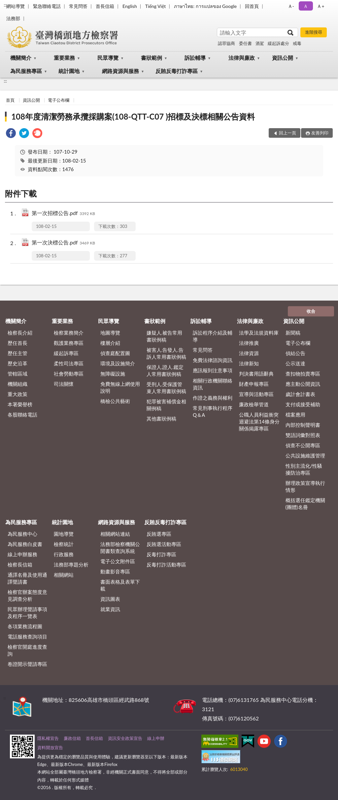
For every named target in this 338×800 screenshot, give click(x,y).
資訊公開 (282, 58)
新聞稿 (293, 333)
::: (5, 5)
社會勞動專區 (69, 374)
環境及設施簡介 (117, 363)
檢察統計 (64, 544)
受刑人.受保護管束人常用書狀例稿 (166, 387)
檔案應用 (295, 415)
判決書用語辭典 (256, 374)
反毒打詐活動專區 (166, 564)
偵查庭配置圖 (115, 353)
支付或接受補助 (303, 404)
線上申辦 (155, 738)
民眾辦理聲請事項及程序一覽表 (27, 612)
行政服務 (64, 554)
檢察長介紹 (20, 333)
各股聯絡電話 (22, 415)
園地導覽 (64, 534)
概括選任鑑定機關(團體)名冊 (305, 503)
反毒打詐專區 (161, 554)
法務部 (13, 18)
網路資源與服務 (120, 71)
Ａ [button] (305, 6)
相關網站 (64, 575)
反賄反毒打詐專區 (176, 71)
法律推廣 (249, 343)
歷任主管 (17, 353)
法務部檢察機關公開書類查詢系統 (120, 547)
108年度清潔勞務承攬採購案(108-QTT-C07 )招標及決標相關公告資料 (133, 116)
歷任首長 (17, 343)
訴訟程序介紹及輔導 (212, 336)
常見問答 (78, 6)
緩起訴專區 (66, 353)
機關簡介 (20, 58)
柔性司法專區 (69, 363)
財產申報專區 (254, 384)
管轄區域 (17, 374)
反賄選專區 (159, 534)
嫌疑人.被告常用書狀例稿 (165, 336)
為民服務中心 (22, 534)
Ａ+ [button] (320, 6)
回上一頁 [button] (287, 132)
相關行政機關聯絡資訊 (212, 384)
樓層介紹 (110, 343)
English (129, 6)
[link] (11, 134)
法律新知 (249, 363)
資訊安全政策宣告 (125, 738)
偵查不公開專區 (303, 445)
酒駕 (259, 43)
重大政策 (17, 394)
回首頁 (252, 6)
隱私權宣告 (48, 738)
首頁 (10, 100)
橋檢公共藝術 (115, 401)
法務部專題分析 (71, 564)
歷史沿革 (17, 363)
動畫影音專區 (115, 571)
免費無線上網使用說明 (120, 387)
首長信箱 (105, 6)
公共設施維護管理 (305, 455)
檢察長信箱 (20, 564)
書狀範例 (151, 58)
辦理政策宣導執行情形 (305, 486)
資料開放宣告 (50, 747)
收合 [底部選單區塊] (311, 311)
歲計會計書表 (300, 394)
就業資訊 (110, 609)
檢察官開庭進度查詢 (27, 650)
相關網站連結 (115, 534)
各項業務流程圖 (25, 626)
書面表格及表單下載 (120, 585)
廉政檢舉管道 (254, 404)
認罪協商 (226, 43)
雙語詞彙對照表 (303, 435)
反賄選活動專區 (164, 544)
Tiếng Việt (155, 6)
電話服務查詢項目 (27, 636)
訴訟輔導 (195, 58)
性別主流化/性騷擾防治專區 (304, 469)
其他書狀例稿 (161, 418)
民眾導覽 (107, 58)
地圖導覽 (110, 333)
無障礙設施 (112, 374)
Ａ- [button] (291, 6)
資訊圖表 (110, 599)
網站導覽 (15, 6)
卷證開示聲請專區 (27, 664)
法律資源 (249, 353)
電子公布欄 (58, 100)
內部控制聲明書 (303, 425)
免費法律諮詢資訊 (212, 360)
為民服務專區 (26, 71)
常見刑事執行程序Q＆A (212, 411)
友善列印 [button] (319, 132)
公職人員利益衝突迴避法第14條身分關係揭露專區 (259, 421)
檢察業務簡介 (69, 333)
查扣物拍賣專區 (303, 374)
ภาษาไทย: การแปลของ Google (205, 6)
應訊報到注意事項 (212, 370)
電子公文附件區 (117, 561)
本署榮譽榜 (20, 404)
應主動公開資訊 (303, 384)
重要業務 (64, 58)
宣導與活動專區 (256, 394)
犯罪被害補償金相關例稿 (166, 404)
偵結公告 (295, 353)
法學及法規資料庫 (259, 333)
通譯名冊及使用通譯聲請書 (27, 578)
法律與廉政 (241, 58)
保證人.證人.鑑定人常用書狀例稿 (165, 370)
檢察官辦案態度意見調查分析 (27, 595)
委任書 (245, 43)
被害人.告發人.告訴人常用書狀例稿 (166, 353)
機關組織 (17, 384)
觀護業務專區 (69, 343)
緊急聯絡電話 (47, 6)
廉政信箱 (72, 738)
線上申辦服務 (22, 554)
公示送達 (295, 363)
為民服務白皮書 (25, 544)
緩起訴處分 (278, 43)
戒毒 (297, 43)
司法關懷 (64, 384)
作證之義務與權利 (212, 398)
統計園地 (69, 71)
